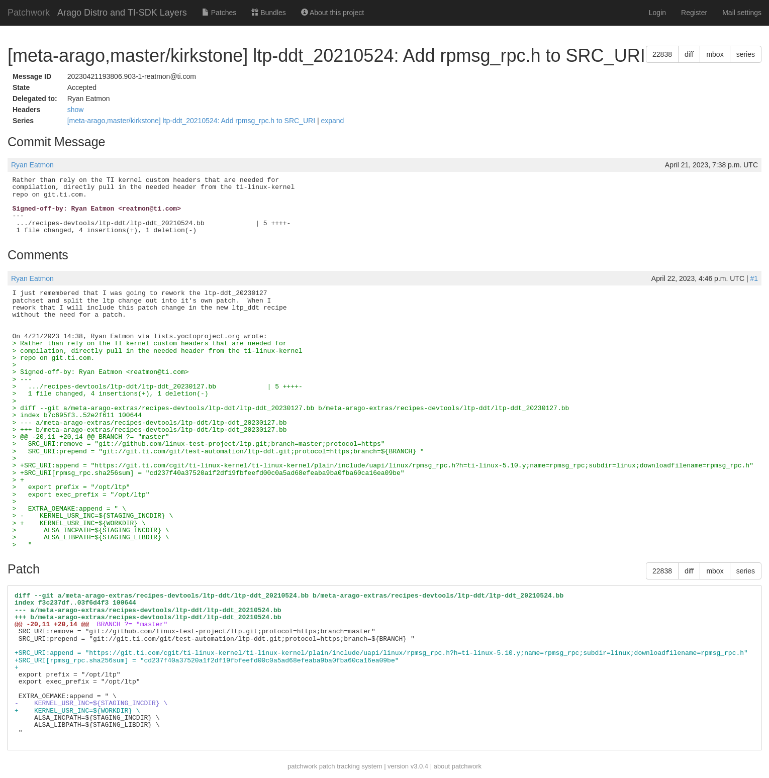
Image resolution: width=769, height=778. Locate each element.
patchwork (302, 766)
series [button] (745, 54)
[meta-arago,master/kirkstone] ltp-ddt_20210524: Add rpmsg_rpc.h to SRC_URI (192, 121)
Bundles (268, 13)
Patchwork (29, 13)
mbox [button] (714, 54)
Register (694, 13)
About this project (332, 13)
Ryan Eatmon (32, 165)
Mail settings (741, 13)
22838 (662, 54)
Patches (219, 13)
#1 (754, 278)
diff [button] (689, 54)
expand (332, 121)
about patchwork (458, 766)
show (75, 110)
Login (657, 13)
